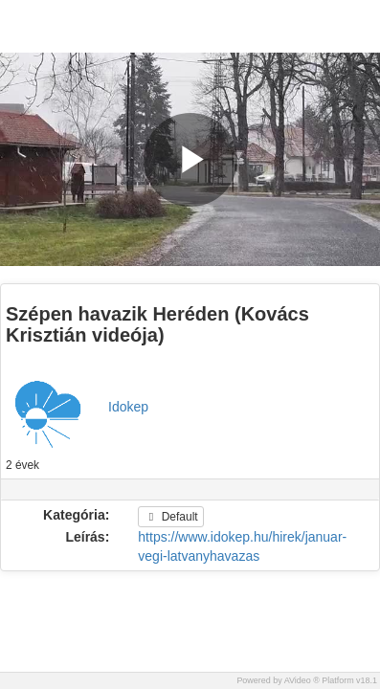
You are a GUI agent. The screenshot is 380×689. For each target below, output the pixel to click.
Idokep (128, 406)
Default (170, 516)
